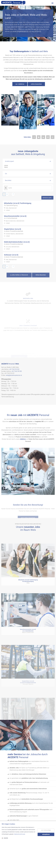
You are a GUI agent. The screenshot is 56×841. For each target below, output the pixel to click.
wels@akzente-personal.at (14, 375)
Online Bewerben (41, 278)
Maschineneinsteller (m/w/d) (15, 216)
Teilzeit (28, 167)
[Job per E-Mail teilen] (39, 137)
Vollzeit (28, 166)
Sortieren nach (47, 197)
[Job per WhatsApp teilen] (52, 137)
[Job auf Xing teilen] (48, 137)
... (10, 194)
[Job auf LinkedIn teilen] (43, 137)
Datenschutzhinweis (19, 834)
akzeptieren (46, 834)
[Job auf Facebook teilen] (34, 137)
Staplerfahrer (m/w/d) (12, 229)
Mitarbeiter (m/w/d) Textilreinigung (17, 203)
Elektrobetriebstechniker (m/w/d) (17, 242)
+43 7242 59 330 (16, 371)
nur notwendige (46, 830)
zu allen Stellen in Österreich (19, 278)
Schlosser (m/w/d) (11, 255)
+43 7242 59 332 (14, 369)
